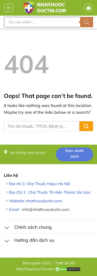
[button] (8, 8)
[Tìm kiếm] (86, 22)
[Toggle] (7, 228)
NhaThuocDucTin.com (35, 269)
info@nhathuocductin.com (45, 209)
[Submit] (86, 126)
